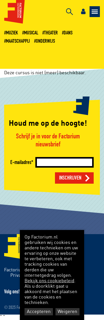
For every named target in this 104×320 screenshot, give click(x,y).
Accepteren (39, 311)
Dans (68, 32)
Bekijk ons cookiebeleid (49, 281)
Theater (51, 32)
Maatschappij (18, 41)
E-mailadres (20, 162)
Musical (31, 32)
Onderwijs (45, 41)
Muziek (12, 32)
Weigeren (67, 311)
